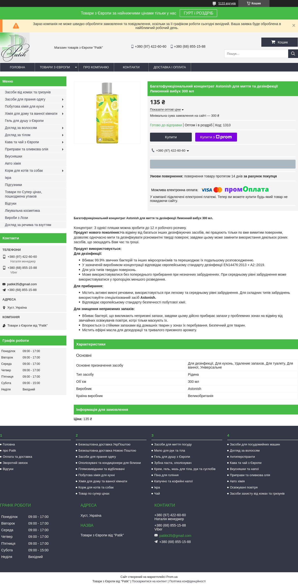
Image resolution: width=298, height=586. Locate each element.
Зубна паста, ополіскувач (173, 463)
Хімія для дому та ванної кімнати (31, 113)
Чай (157, 493)
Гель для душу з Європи (24, 121)
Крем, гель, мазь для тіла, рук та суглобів (184, 469)
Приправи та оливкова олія (26, 149)
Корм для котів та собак (24, 170)
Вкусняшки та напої (244, 469)
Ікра (8, 178)
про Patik (9, 450)
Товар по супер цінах (93, 493)
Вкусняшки (13, 156)
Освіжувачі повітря (244, 487)
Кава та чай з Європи (22, 142)
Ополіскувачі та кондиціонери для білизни (109, 463)
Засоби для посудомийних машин (255, 444)
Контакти (131, 67)
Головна (17, 67)
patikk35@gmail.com (22, 284)
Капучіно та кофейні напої (173, 481)
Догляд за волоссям (21, 128)
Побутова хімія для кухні (24, 106)
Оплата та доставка (17, 456)
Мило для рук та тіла (169, 450)
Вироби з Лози (16, 218)
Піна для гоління (166, 475)
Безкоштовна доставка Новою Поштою (107, 450)
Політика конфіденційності (187, 581)
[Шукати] (293, 53)
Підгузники (13, 185)
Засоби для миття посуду (173, 444)
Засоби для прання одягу (25, 99)
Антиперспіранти (242, 456)
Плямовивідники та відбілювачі (101, 469)
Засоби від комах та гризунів (28, 92)
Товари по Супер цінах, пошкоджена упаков (23, 194)
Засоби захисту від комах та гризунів (257, 493)
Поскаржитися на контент (149, 581)
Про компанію (96, 67)
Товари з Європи (55, 67)
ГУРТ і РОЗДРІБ (198, 13)
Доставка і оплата (170, 67)
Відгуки (10, 203)
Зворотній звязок (15, 463)
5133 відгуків (227, 3)
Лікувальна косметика (22, 211)
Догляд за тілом (17, 135)
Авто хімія (13, 163)
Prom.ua (172, 577)
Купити (171, 137)
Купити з (216, 137)
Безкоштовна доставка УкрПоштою (104, 444)
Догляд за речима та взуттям (28, 225)
